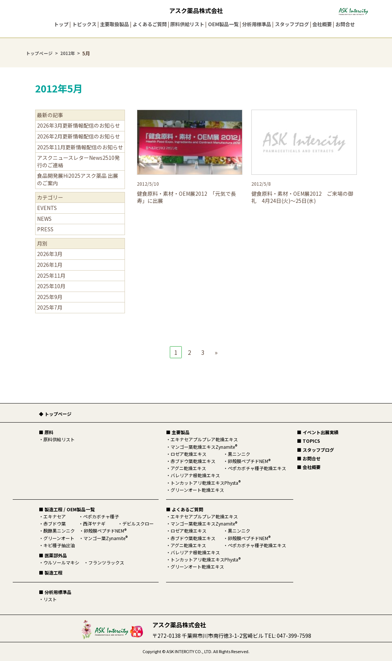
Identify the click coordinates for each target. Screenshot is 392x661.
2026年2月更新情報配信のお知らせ (78, 136)
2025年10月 (51, 286)
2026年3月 (49, 254)
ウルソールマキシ (61, 562)
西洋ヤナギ (94, 523)
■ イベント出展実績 (318, 432)
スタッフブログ (292, 24)
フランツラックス (106, 562)
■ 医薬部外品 (53, 555)
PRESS (45, 229)
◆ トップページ (55, 414)
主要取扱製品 (114, 24)
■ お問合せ (309, 458)
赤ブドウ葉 (54, 523)
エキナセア (54, 516)
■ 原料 (46, 432)
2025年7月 (49, 307)
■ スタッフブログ (315, 450)
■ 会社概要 (309, 467)
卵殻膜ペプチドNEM (105, 530)
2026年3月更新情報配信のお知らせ (78, 125)
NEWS (44, 218)
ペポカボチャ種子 (101, 516)
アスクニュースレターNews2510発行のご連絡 (78, 161)
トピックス (84, 24)
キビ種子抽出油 (59, 545)
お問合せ (345, 24)
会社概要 (322, 24)
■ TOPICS (308, 441)
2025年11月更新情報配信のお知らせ (80, 147)
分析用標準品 (256, 24)
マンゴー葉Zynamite (105, 538)
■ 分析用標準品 (55, 592)
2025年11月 (51, 275)
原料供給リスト (187, 24)
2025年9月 (49, 297)
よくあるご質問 (150, 24)
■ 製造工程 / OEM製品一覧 (67, 509)
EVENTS (47, 207)
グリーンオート (58, 538)
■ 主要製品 (178, 432)
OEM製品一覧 (223, 24)
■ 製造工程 (50, 572)
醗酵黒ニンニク (59, 530)
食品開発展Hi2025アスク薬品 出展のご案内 (77, 179)
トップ (61, 24)
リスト (50, 599)
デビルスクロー (138, 523)
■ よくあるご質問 (184, 509)
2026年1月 (49, 264)
